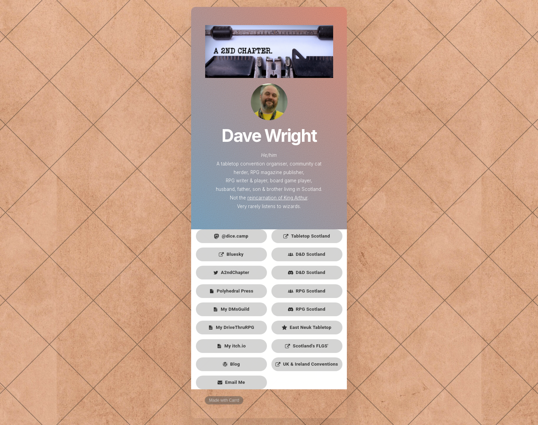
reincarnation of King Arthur (277, 198)
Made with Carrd (224, 401)
